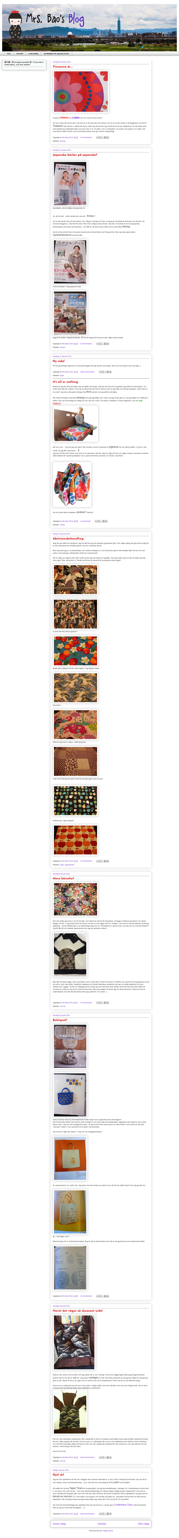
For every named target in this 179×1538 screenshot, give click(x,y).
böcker (62, 347)
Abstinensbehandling (68, 538)
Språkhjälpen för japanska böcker (56, 54)
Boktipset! (60, 1020)
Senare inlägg (59, 1524)
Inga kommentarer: (87, 372)
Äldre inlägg (143, 1524)
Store (9, 54)
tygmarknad (69, 865)
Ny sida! (58, 361)
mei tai (62, 1006)
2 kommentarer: (86, 861)
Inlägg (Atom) (108, 1531)
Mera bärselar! (63, 878)
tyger (62, 375)
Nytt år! (58, 1474)
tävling (62, 141)
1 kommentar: (85, 521)
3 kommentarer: (86, 137)
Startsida (19, 54)
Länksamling (33, 54)
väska (62, 525)
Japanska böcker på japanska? (75, 155)
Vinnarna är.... (63, 66)
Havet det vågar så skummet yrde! (77, 1310)
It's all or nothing (65, 382)
